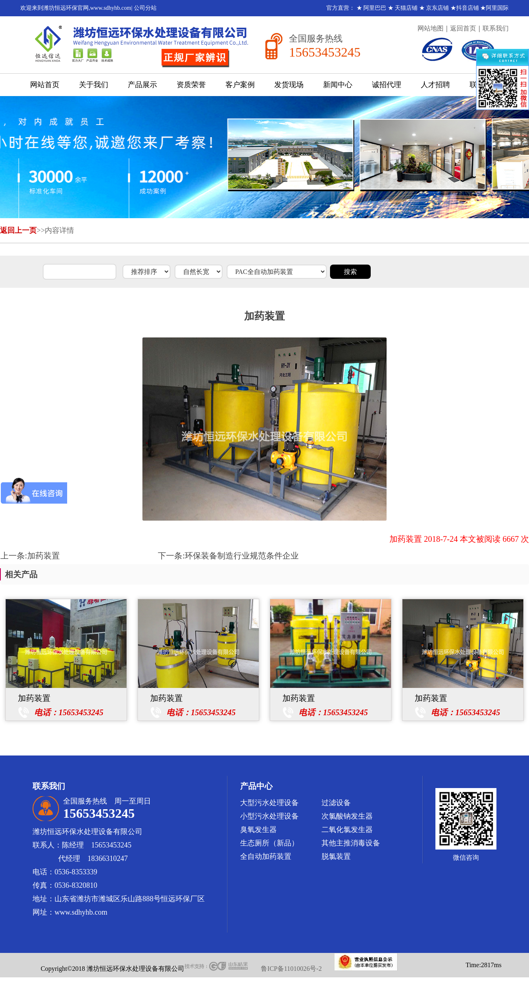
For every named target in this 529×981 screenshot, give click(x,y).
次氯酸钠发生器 (347, 816)
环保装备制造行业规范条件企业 (242, 555)
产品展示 (142, 85)
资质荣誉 (191, 85)
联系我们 (496, 28)
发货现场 (289, 85)
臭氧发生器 (258, 830)
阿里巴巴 (374, 8)
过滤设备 (336, 803)
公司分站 (145, 8)
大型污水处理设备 (269, 803)
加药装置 (43, 555)
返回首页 (463, 28)
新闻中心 (337, 85)
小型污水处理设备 (269, 816)
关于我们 (93, 85)
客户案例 (240, 85)
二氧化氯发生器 (347, 830)
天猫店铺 (406, 8)
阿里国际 (497, 8)
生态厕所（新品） (269, 843)
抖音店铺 (467, 8)
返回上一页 (18, 230)
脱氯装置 (336, 856)
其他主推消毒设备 (350, 843)
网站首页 (44, 85)
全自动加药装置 (265, 856)
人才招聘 (435, 85)
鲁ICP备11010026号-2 (291, 968)
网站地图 (431, 28)
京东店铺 (437, 8)
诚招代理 (386, 85)
